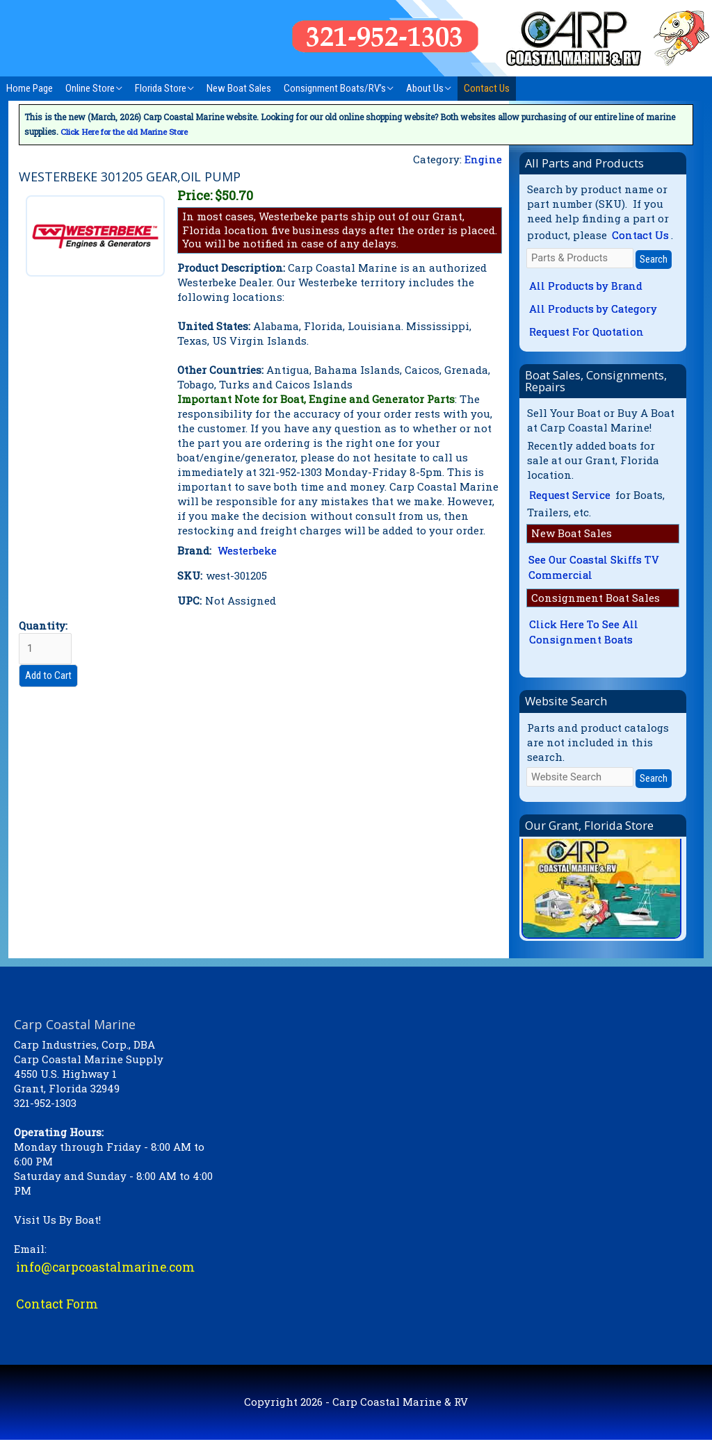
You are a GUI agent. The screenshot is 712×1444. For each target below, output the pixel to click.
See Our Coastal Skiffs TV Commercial (594, 569)
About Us (425, 88)
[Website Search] (579, 780)
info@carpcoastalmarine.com (107, 1270)
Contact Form (57, 1307)
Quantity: (45, 641)
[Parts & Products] (579, 258)
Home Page (29, 88)
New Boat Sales (239, 88)
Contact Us (487, 88)
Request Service (570, 497)
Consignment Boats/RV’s (335, 88)
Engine (483, 158)
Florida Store (160, 88)
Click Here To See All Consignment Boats (583, 635)
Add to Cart (48, 674)
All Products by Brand (586, 286)
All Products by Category (593, 310)
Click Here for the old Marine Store (127, 131)
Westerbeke (247, 550)
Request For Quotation (588, 333)
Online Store (90, 88)
